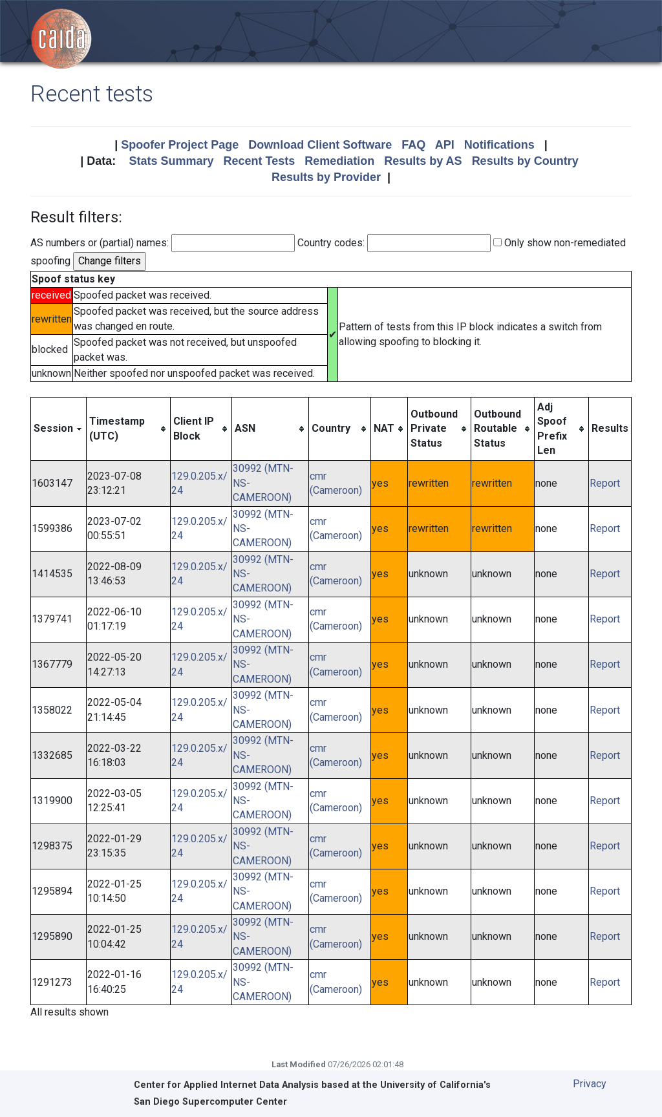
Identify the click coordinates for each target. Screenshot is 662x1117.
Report (605, 483)
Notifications (499, 144)
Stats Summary (171, 160)
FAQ (413, 144)
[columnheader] (59, 429)
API (444, 144)
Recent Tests (259, 160)
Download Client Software (320, 144)
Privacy (589, 1084)
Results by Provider (326, 177)
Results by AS (423, 160)
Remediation (339, 160)
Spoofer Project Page (180, 144)
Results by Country (525, 160)
